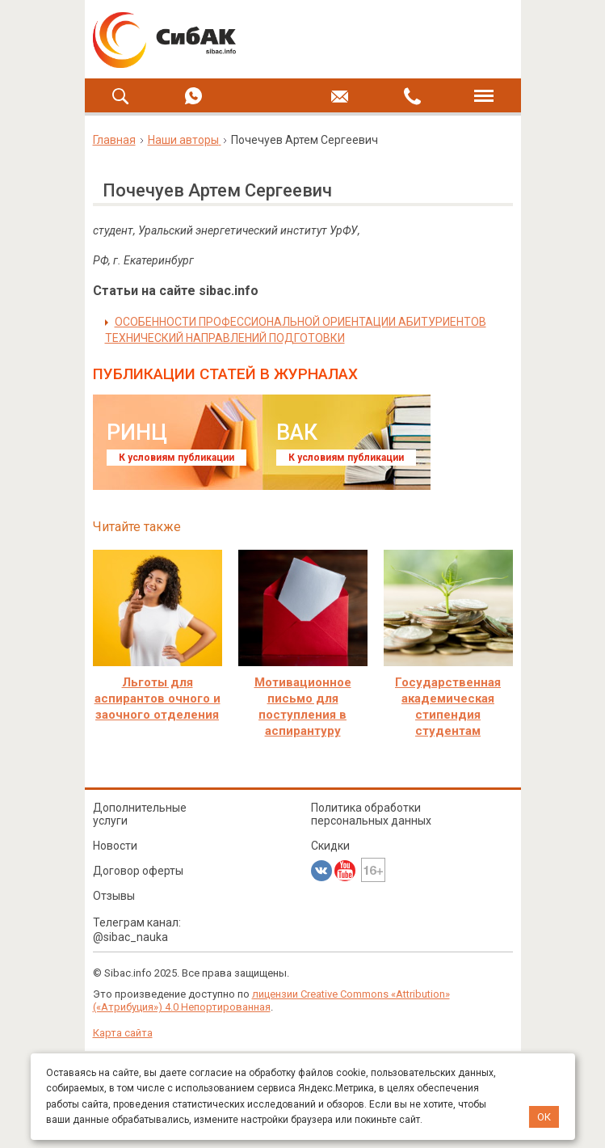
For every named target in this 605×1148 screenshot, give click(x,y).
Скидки (330, 845)
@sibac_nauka (130, 937)
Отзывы (114, 895)
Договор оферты (138, 870)
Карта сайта (123, 1033)
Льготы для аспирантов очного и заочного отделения (158, 698)
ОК (544, 1117)
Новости (115, 845)
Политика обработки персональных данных (371, 814)
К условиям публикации (176, 457)
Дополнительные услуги (140, 814)
